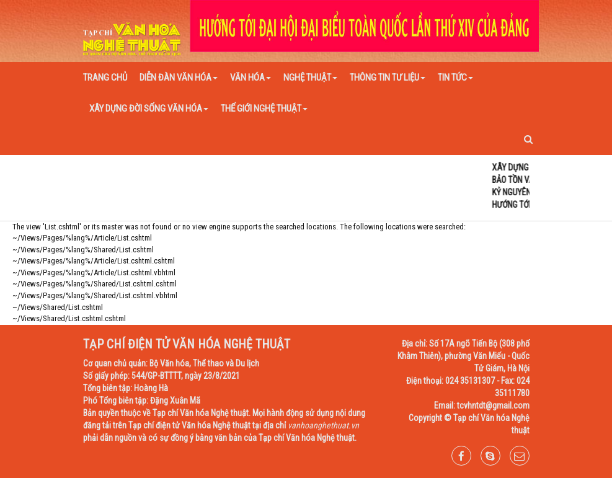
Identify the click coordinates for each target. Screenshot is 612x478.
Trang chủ (105, 77)
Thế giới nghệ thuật (264, 108)
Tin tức (455, 77)
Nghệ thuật (310, 77)
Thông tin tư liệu (387, 77)
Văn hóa (250, 77)
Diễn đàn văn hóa (179, 77)
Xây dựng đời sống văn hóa (148, 108)
